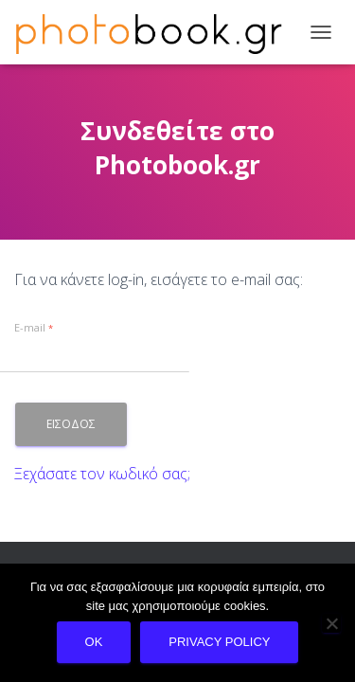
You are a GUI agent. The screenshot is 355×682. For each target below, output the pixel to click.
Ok (94, 642)
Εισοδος (71, 424)
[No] (331, 623)
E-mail (33, 327)
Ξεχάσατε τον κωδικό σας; (102, 473)
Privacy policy (219, 642)
